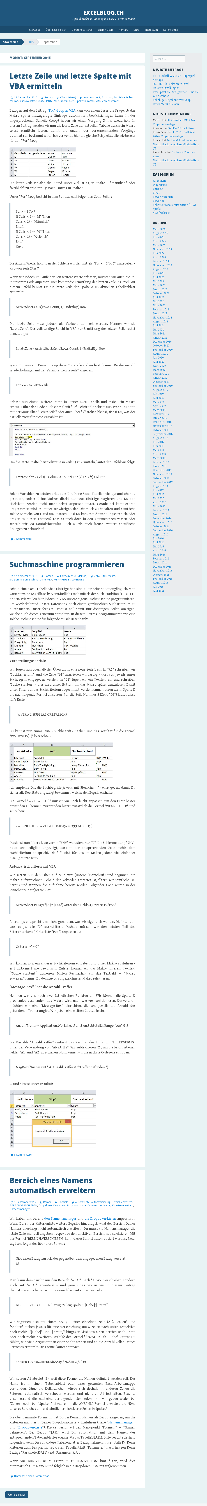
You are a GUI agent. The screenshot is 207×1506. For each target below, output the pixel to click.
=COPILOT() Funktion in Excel (171, 84)
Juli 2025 (158, 237)
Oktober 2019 (161, 382)
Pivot (156, 193)
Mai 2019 (158, 402)
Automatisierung (100, 1202)
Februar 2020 (161, 374)
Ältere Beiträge (17, 1494)
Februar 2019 (161, 414)
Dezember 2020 (162, 341)
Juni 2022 (158, 297)
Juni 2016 (158, 542)
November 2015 (162, 570)
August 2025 (160, 233)
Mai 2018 (158, 450)
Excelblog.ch (103, 12)
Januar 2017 (160, 514)
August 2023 (160, 269)
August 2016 (160, 534)
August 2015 (160, 582)
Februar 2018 (161, 462)
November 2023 (162, 265)
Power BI (158, 201)
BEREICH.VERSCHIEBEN (23, 1205)
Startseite (34, 29)
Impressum (151, 29)
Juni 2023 (158, 277)
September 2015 (163, 578)
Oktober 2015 (161, 575)
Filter (103, 576)
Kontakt (123, 29)
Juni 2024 (158, 253)
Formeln (65, 576)
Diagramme (160, 185)
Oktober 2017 (161, 478)
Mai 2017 (158, 498)
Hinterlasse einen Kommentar (31, 1476)
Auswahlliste (82, 1202)
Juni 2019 (158, 398)
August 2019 (160, 390)
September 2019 (163, 386)
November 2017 (162, 474)
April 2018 (159, 454)
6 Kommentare (23, 1154)
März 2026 (159, 229)
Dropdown (59, 1205)
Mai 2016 (158, 546)
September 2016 (163, 530)
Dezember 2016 (162, 518)
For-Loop (107, 97)
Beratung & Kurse (82, 29)
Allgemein (159, 180)
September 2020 (163, 350)
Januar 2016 (160, 562)
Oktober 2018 (161, 430)
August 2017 (160, 486)
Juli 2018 (158, 442)
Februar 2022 (161, 309)
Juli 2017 (158, 490)
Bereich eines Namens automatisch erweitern (53, 1185)
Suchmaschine (37, 579)
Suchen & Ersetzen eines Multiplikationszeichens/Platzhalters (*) (176, 144)
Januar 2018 (160, 466)
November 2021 (162, 317)
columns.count (91, 97)
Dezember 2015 (162, 566)
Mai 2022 (158, 301)
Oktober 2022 (161, 293)
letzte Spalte (37, 101)
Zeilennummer (110, 101)
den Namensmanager (60, 1219)
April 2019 (159, 406)
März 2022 (159, 305)
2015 (30, 42)
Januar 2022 (160, 313)
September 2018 (163, 434)
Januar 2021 (160, 337)
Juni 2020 (158, 362)
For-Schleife (121, 97)
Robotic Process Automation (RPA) (174, 205)
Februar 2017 (161, 510)
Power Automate (163, 197)
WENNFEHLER (62, 579)
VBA (98, 101)
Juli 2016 (158, 538)
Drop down (45, 1205)
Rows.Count (67, 101)
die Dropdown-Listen (100, 1219)
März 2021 (159, 333)
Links (136, 29)
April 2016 (159, 550)
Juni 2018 (158, 446)
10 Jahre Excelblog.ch (166, 88)
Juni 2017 (158, 494)
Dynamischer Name (99, 1205)
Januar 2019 (160, 418)
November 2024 (162, 249)
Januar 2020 (160, 378)
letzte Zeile (52, 101)
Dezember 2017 (162, 470)
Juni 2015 (158, 590)
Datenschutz (170, 29)
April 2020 (159, 365)
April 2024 (159, 257)
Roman (49, 97)
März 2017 (159, 506)
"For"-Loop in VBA (61, 111)
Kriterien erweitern (122, 1205)
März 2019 (159, 410)
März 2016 (159, 554)
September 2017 (163, 482)
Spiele (157, 209)
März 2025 (159, 245)
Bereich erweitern (122, 1202)
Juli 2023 (158, 273)
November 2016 (162, 522)
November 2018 (162, 426)
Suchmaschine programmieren (67, 564)
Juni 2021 (158, 325)
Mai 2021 (158, 329)
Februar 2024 (161, 261)
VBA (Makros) (68, 97)
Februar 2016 (161, 558)
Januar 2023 (160, 289)
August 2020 (160, 353)
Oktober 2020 (161, 345)
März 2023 (159, 285)
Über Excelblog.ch (56, 29)
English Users (105, 29)
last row (24, 101)
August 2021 (160, 321)
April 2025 (159, 241)
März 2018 (159, 458)
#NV (96, 576)
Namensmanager (20, 1209)
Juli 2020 (158, 357)
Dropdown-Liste (76, 1205)
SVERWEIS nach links (181, 128)
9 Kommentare (23, 538)
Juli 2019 (158, 394)
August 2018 (160, 438)
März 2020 (159, 370)
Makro (111, 576)
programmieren (19, 579)
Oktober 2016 (161, 526)
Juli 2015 (158, 587)
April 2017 (159, 502)
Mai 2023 (158, 281)
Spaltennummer (85, 101)
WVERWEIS (78, 579)
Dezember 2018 (162, 422)
